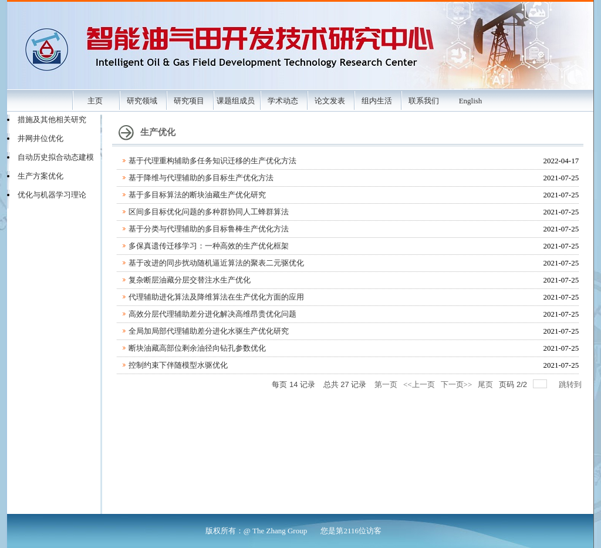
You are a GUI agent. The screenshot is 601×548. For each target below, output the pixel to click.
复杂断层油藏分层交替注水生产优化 (190, 279)
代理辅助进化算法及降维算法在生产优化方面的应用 (216, 297)
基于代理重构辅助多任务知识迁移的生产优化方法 (212, 160)
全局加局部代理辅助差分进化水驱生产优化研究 (209, 331)
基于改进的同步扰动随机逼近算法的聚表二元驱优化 (216, 262)
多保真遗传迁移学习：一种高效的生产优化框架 (209, 245)
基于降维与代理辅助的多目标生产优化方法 (201, 177)
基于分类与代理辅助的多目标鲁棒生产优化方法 (209, 228)
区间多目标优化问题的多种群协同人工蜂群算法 (209, 211)
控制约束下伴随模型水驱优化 (178, 365)
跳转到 (571, 384)
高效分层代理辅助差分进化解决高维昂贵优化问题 (212, 314)
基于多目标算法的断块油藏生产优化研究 (197, 194)
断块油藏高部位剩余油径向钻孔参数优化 (197, 348)
